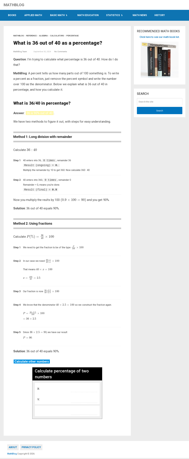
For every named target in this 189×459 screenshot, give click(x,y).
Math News (140, 16)
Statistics (113, 16)
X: (38, 389)
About (13, 448)
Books (12, 16)
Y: (38, 400)
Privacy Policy (31, 448)
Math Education (88, 16)
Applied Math (33, 16)
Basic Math (57, 16)
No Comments (60, 52)
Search (159, 112)
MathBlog (17, 5)
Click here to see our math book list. (160, 38)
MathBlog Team (20, 52)
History (159, 16)
